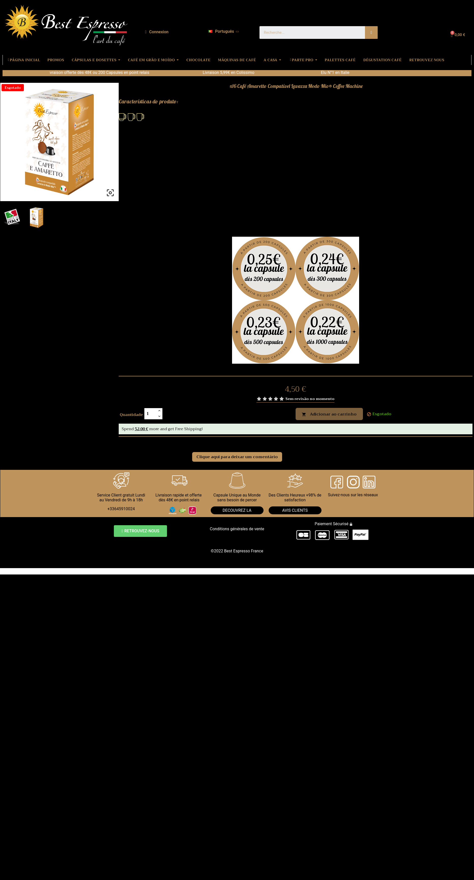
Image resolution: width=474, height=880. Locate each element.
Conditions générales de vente (237, 528)
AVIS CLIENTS (295, 510)
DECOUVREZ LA (237, 510)
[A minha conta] (157, 32)
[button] (140, 531)
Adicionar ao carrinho (329, 414)
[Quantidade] (150, 413)
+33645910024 (121, 508)
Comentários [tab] (139, 442)
